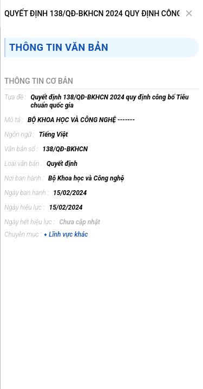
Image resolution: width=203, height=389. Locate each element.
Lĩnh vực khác (66, 234)
